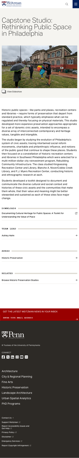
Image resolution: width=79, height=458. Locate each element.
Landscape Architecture (17, 392)
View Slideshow (12, 91)
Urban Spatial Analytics (16, 398)
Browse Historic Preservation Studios (20, 280)
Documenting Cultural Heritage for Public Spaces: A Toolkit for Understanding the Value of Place (33, 215)
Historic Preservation (12, 258)
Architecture (10, 371)
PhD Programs (11, 403)
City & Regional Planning (17, 376)
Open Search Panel (67, 4)
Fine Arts (7, 382)
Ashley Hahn (8, 235)
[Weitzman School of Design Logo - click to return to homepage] (11, 4)
